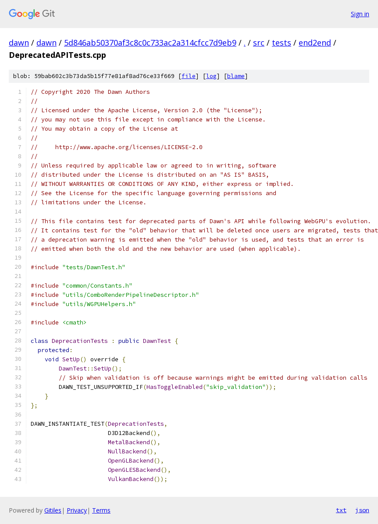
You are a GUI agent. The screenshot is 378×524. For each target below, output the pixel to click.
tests (281, 42)
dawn (19, 42)
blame (236, 76)
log (211, 76)
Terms (101, 510)
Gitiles (52, 510)
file (189, 76)
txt (341, 510)
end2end (315, 42)
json (362, 510)
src (258, 42)
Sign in (360, 14)
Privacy (77, 510)
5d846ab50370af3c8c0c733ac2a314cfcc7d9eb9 (150, 42)
